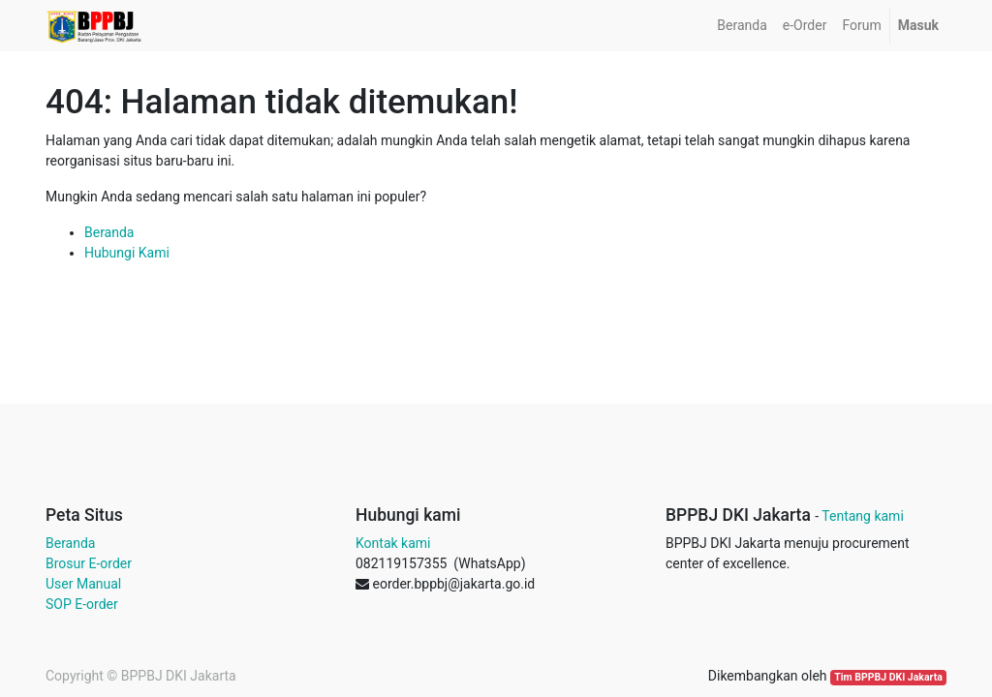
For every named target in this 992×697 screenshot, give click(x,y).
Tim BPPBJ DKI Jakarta (888, 677)
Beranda (109, 232)
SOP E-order (82, 604)
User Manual (83, 583)
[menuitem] (741, 26)
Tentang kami (863, 516)
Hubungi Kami (127, 252)
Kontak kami (393, 543)
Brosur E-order (89, 563)
